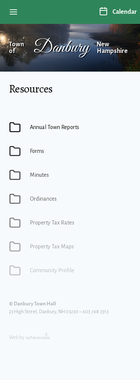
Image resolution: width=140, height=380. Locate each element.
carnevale (38, 337)
